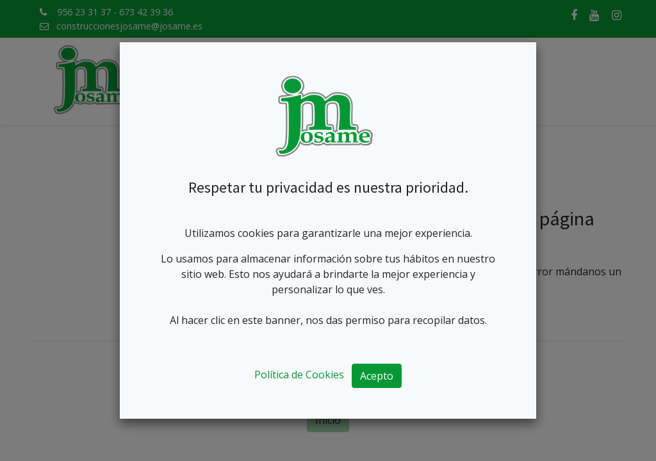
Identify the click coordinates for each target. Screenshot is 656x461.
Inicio (328, 420)
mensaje (358, 287)
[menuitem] (208, 81)
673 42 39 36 (146, 12)
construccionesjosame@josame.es (129, 26)
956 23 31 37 (84, 12)
